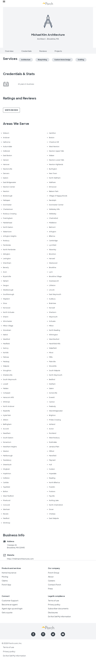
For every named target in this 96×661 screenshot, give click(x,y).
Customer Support (10, 601)
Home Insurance (9, 573)
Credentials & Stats (19, 74)
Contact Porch (54, 585)
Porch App (6, 585)
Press (50, 589)
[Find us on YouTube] (63, 634)
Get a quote (7, 612)
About (51, 577)
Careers (51, 581)
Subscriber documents (58, 608)
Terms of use (53, 601)
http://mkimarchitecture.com (20, 559)
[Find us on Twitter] (53, 634)
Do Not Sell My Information (59, 616)
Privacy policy (54, 605)
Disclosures (53, 612)
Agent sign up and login (12, 608)
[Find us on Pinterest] (43, 634)
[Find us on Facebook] (33, 634)
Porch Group (53, 573)
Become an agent (10, 605)
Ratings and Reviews (19, 98)
